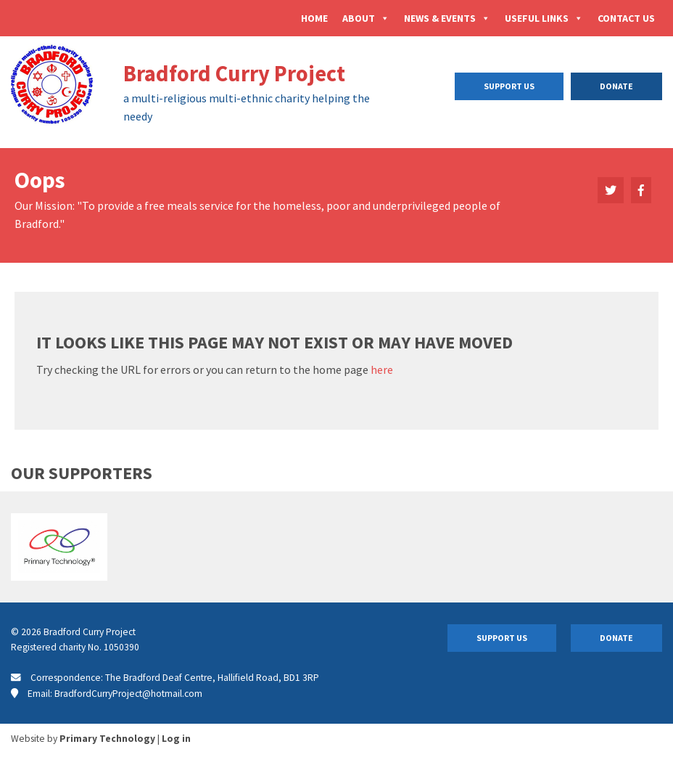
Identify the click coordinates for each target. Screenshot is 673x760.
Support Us (509, 86)
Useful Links (544, 18)
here (382, 369)
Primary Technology (107, 738)
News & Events (447, 18)
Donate (616, 86)
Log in (176, 738)
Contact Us (626, 18)
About (365, 18)
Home (314, 18)
